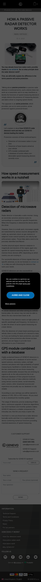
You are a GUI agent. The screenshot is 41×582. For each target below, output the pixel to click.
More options (10, 304)
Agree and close (20, 295)
